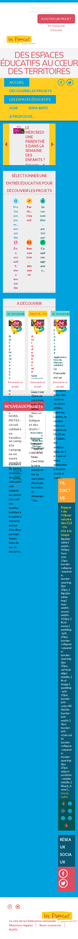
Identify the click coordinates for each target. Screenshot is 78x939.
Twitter (70, 82)
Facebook (61, 82)
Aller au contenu (41, 7)
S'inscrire (56, 30)
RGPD (13, 929)
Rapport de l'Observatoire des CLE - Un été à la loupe (66, 521)
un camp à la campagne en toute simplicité (15, 454)
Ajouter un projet (56, 19)
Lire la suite (64, 795)
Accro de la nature (32, 354)
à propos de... (22, 116)
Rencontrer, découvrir (29, 261)
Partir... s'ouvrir (43, 314)
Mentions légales (21, 925)
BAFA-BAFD (38, 108)
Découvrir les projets (30, 91)
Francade (55, 341)
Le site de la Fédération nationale (32, 921)
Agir (13, 108)
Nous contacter (50, 925)
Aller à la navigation (42, 12)
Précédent (6, 158)
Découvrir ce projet (15, 384)
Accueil (16, 82)
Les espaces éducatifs (30, 99)
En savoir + (35, 452)
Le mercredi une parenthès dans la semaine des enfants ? (35, 143)
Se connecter (56, 25)
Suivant (52, 128)
